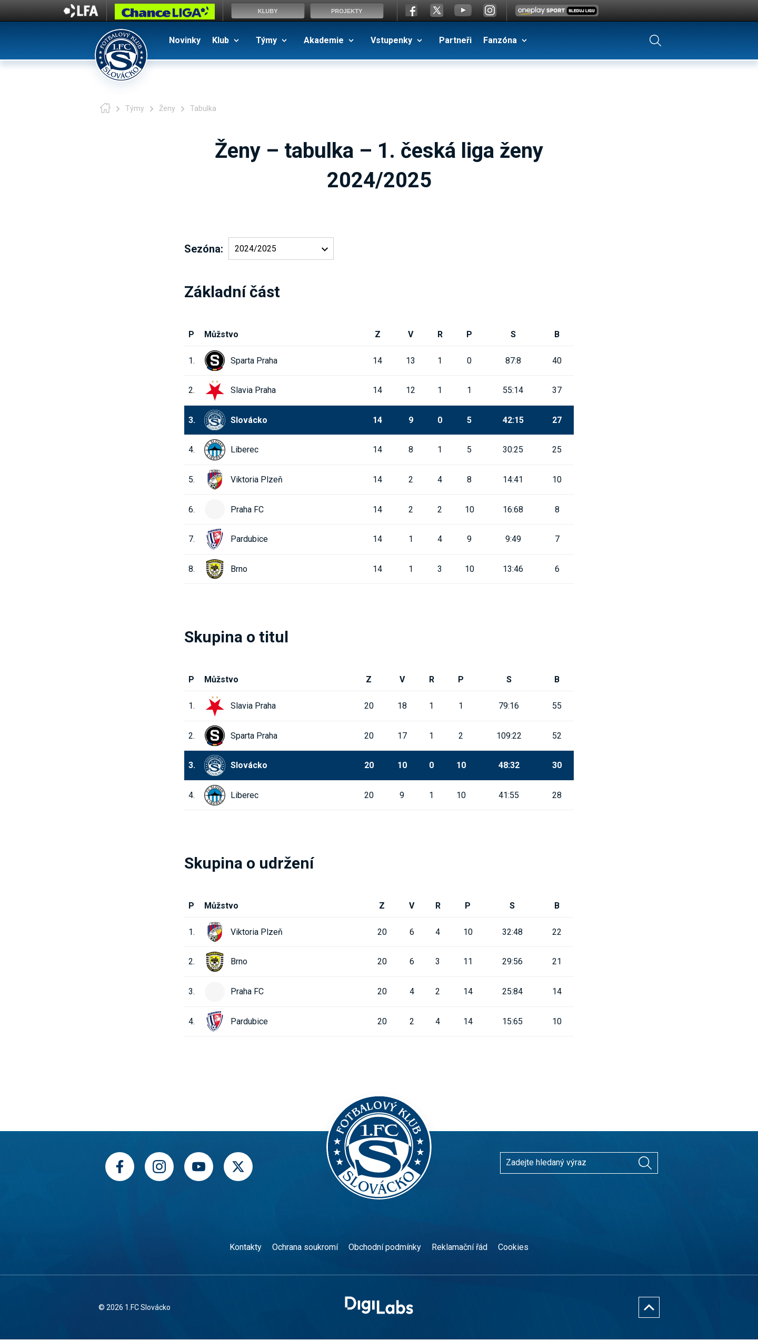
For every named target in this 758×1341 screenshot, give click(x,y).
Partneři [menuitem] (455, 40)
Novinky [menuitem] (185, 40)
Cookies (513, 1247)
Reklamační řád (459, 1247)
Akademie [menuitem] (324, 40)
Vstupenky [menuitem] (391, 40)
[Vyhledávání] (645, 1162)
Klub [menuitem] (220, 40)
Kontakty (246, 1247)
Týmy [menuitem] (266, 40)
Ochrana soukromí (305, 1247)
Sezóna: (203, 249)
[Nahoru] (649, 1307)
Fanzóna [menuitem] (500, 40)
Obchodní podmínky (384, 1247)
